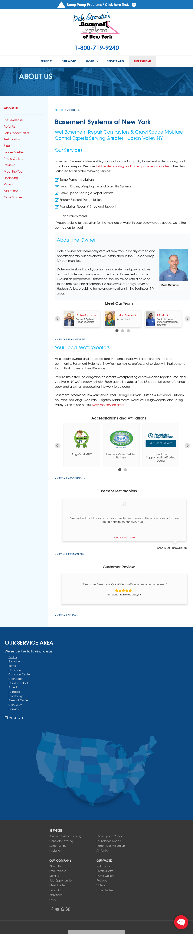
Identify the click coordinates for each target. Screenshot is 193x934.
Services (46, 61)
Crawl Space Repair (109, 836)
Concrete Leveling (61, 841)
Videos (8, 184)
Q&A (52, 900)
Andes (12, 657)
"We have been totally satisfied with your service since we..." (124, 584)
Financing (11, 178)
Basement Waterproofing (65, 836)
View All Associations (71, 478)
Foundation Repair (108, 841)
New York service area (108, 404)
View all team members (71, 339)
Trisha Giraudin (127, 315)
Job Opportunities (16, 133)
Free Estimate (142, 61)
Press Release (13, 120)
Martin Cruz (165, 315)
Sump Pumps (57, 845)
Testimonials (12, 139)
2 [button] (122, 331)
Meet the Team (14, 171)
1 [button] (117, 331)
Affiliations (11, 191)
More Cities (17, 718)
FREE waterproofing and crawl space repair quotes (132, 166)
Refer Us (9, 126)
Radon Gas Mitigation (110, 845)
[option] (81, 318)
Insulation (55, 850)
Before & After (14, 152)
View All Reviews (67, 615)
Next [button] (187, 319)
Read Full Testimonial (124, 537)
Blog (7, 145)
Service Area (116, 61)
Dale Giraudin (86, 315)
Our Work (69, 61)
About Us (91, 61)
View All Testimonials (70, 554)
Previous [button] (58, 319)
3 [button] (128, 331)
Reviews (9, 165)
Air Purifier (102, 850)
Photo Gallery (13, 158)
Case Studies (13, 197)
